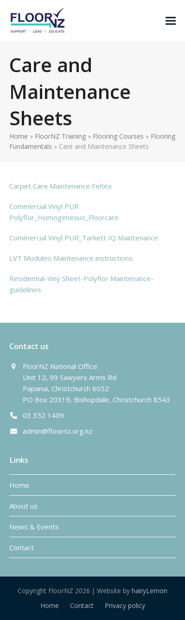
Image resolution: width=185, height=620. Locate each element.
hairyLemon (149, 590)
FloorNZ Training (60, 136)
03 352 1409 (43, 415)
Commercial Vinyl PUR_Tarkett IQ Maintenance (83, 237)
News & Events (34, 526)
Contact (21, 547)
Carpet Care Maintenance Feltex (60, 185)
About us (23, 505)
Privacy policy (125, 605)
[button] (171, 21)
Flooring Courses (118, 136)
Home (18, 136)
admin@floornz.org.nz (57, 431)
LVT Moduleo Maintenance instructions (71, 258)
